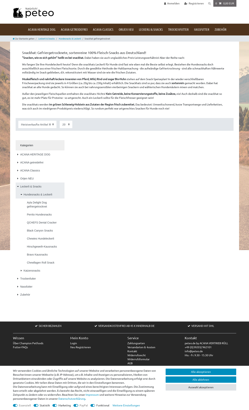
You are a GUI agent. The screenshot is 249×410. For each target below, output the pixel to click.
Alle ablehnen (201, 379)
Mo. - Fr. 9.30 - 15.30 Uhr (199, 355)
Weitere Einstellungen (126, 405)
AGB (130, 363)
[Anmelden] (171, 3)
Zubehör (220, 29)
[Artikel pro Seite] (66, 124)
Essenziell (25, 405)
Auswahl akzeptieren (201, 387)
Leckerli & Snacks (151, 29)
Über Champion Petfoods (28, 343)
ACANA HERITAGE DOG (42, 29)
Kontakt (132, 351)
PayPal (84, 405)
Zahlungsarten (136, 343)
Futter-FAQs (20, 347)
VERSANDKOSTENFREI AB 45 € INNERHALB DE (126, 325)
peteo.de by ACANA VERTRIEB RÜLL (206, 343)
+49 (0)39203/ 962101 (198, 347)
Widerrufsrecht (136, 355)
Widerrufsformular (138, 359)
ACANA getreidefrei (74, 29)
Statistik (45, 405)
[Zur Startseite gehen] (23, 38)
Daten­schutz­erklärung (71, 398)
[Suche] (209, 3)
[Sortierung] (37, 124)
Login (73, 343)
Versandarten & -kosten (141, 347)
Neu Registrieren (80, 347)
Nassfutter (201, 29)
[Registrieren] (194, 3)
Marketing (64, 405)
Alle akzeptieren (201, 371)
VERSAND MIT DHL (202, 325)
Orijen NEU (126, 29)
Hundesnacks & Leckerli (69, 38)
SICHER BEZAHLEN (50, 325)
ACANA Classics (103, 29)
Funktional (102, 405)
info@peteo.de (194, 351)
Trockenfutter (178, 29)
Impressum (92, 394)
